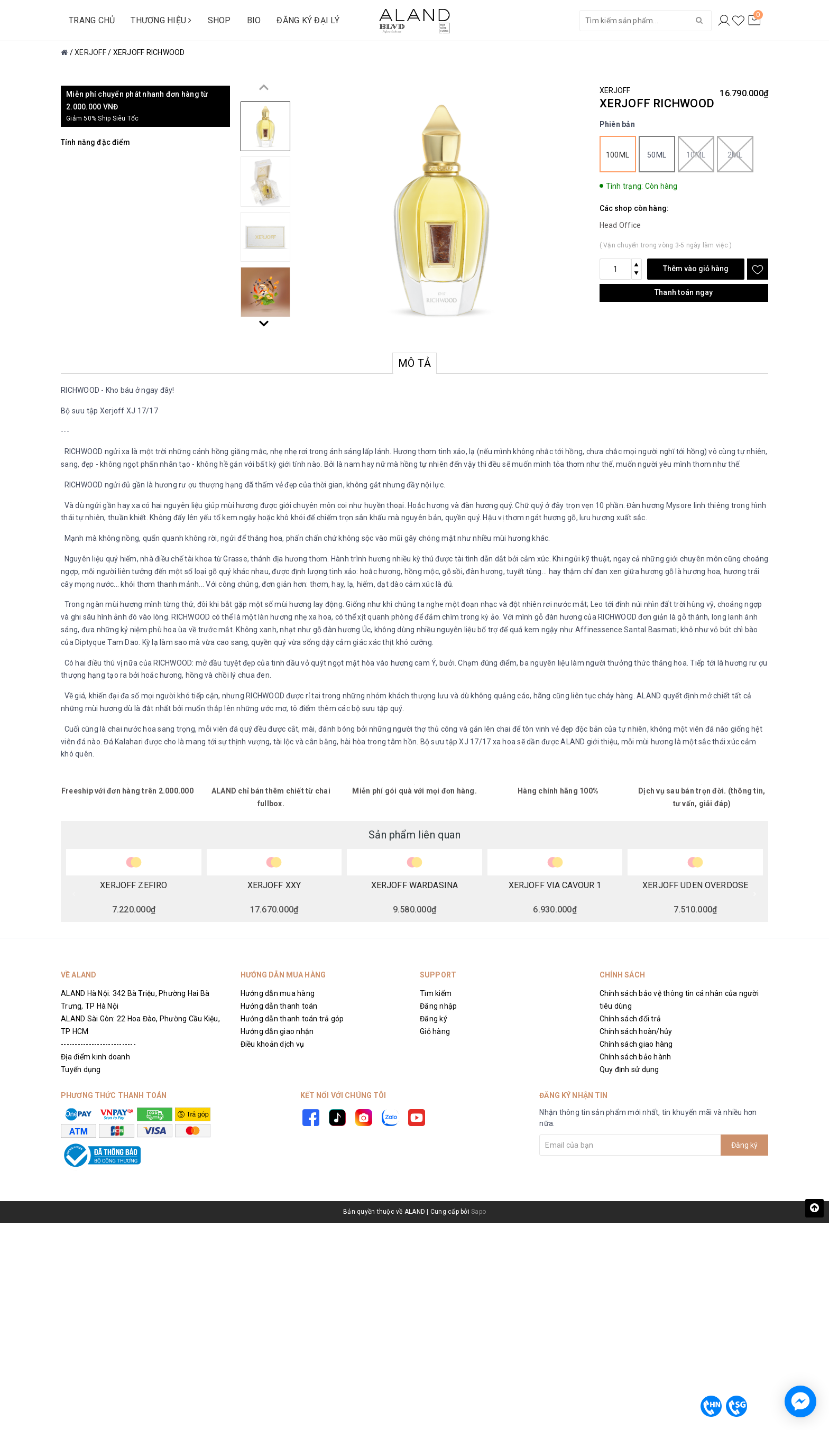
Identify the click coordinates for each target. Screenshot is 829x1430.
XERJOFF (615, 90)
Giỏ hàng (435, 1031)
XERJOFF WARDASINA (414, 885)
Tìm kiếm (436, 993)
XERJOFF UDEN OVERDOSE (695, 885)
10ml (696, 154)
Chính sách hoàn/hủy (636, 1031)
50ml (656, 155)
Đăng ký (433, 1018)
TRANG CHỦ (92, 20)
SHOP (219, 20)
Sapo (478, 1211)
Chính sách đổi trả (630, 1018)
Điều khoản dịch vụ (273, 1044)
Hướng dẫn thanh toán (279, 1006)
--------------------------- (98, 1044)
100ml (617, 155)
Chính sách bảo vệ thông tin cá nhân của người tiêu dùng (679, 999)
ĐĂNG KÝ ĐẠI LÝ (308, 20)
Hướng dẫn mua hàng (278, 993)
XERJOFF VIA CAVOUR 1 (555, 885)
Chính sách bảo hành (635, 1057)
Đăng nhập (438, 1006)
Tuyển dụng (81, 1069)
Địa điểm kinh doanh (95, 1057)
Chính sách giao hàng (636, 1044)
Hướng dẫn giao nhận (277, 1031)
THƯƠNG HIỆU (161, 20)
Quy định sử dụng (629, 1069)
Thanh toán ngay (684, 292)
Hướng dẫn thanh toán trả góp (292, 1018)
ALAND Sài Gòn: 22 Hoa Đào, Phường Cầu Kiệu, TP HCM (140, 1025)
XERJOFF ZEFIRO (133, 885)
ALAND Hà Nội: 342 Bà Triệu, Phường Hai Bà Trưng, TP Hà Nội (135, 999)
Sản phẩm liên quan (414, 834)
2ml (735, 154)
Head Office (620, 225)
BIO (254, 20)
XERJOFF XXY (274, 885)
